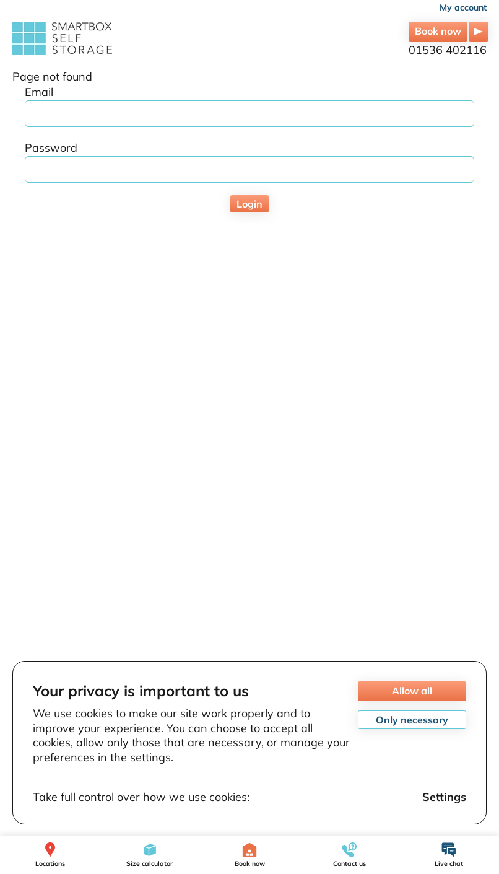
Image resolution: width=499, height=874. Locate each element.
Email (39, 92)
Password (51, 148)
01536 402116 (448, 50)
